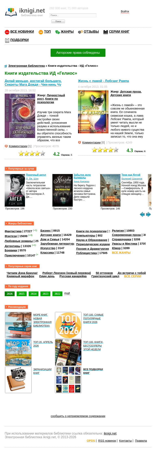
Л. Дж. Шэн (32, 178)
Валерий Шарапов (131, 178)
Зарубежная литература (57, 243)
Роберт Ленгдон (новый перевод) (66, 273)
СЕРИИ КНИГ (119, 31)
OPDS (91, 440)
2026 (10, 293)
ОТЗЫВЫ (91, 31)
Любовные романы (19, 241)
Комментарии (18, 146)
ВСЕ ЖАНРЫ (121, 252)
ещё (67, 293)
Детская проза (130, 91)
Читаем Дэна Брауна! (22, 273)
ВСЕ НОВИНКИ (22, 31)
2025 (22, 293)
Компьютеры (85, 235)
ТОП (47, 31)
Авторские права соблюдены (78, 52)
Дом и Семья (49, 239)
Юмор (116, 248)
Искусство (47, 248)
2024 (34, 293)
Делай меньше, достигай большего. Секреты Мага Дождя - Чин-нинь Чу (33, 82)
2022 (57, 293)
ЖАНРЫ (67, 31)
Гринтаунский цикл (105, 276)
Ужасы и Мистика (124, 243)
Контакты (125, 440)
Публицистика (86, 253)
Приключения (15, 255)
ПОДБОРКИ (19, 40)
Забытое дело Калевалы (82, 176)
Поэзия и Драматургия (92, 248)
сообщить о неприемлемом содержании (78, 416)
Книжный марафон (20, 276)
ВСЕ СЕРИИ (132, 276)
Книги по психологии (47, 100)
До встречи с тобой (132, 273)
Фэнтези (11, 236)
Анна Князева (81, 181)
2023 (45, 293)
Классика (47, 252)
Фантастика (13, 231)
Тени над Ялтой (130, 174)
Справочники (121, 239)
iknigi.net (110, 433)
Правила (141, 440)
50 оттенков (104, 273)
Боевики (11, 250)
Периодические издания (94, 244)
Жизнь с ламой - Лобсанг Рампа (103, 81)
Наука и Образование (91, 240)
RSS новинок (107, 440)
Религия (118, 230)
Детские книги (120, 95)
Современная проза (126, 235)
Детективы (13, 246)
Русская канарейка (73, 276)
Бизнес (45, 230)
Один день (47, 276)
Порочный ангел (36, 174)
